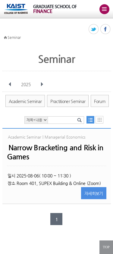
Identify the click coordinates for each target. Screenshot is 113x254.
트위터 (94, 29)
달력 (99, 120)
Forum (99, 101)
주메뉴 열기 (104, 9)
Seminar (14, 37)
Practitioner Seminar (67, 101)
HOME (5, 38)
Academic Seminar (25, 101)
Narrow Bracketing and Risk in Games (55, 152)
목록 (90, 120)
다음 (41, 84)
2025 (26, 84)
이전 (9, 84)
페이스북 (105, 29)
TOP (106, 247)
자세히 (93, 193)
